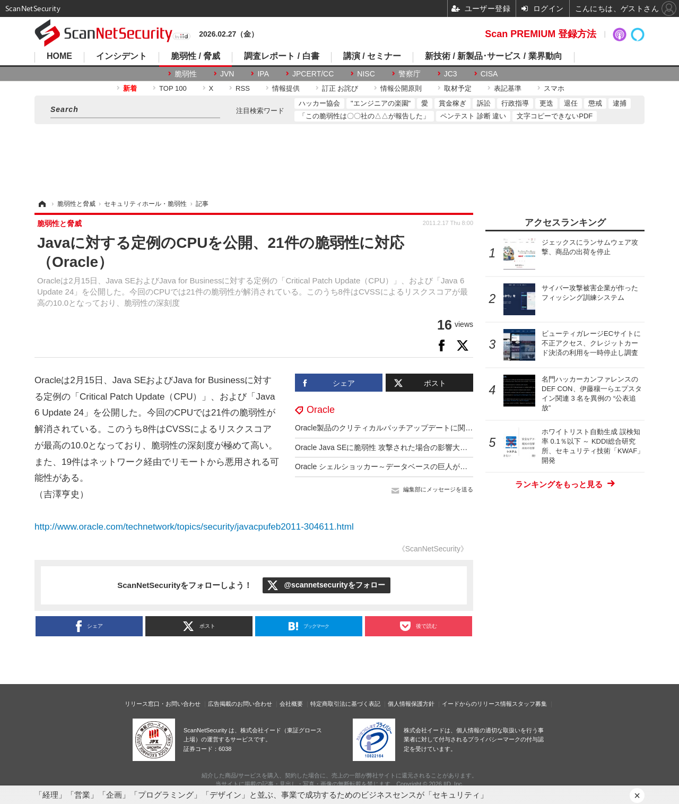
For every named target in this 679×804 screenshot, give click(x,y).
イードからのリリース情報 (477, 704)
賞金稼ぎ (452, 103)
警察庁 (409, 74)
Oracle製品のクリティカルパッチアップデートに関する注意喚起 (402, 427)
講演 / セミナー (372, 56)
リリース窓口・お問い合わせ (163, 704)
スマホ (554, 88)
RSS (243, 88)
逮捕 (619, 103)
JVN (227, 74)
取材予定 (458, 88)
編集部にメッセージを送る (438, 489)
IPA (263, 74)
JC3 (450, 74)
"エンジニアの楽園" (381, 103)
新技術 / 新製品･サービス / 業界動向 (493, 56)
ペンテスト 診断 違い (473, 116)
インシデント (121, 56)
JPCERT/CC (313, 74)
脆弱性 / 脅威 (195, 56)
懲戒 (595, 103)
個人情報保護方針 (411, 704)
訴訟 (484, 103)
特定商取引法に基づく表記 (345, 704)
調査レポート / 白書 (281, 56)
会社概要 (291, 704)
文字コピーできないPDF (555, 116)
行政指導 (515, 103)
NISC (366, 74)
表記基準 (507, 88)
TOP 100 (173, 88)
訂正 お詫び (340, 88)
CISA (489, 74)
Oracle (321, 409)
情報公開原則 (401, 88)
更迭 (546, 103)
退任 (571, 103)
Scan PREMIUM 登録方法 (540, 34)
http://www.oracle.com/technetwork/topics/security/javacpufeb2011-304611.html (194, 527)
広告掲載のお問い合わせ (240, 704)
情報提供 (286, 88)
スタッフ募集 (529, 704)
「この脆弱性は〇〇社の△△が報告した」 (364, 116)
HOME (59, 56)
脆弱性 (186, 74)
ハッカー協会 (319, 103)
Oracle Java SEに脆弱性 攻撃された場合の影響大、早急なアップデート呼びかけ (429, 447)
